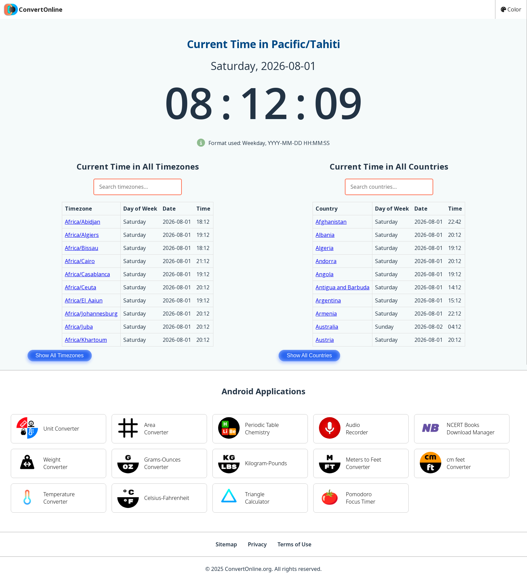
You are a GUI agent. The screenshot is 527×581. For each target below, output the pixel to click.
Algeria (324, 248)
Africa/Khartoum (86, 339)
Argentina (328, 300)
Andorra (326, 261)
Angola (324, 274)
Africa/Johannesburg (91, 313)
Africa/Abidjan (82, 221)
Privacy (257, 544)
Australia (327, 326)
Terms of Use (295, 544)
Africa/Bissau (81, 248)
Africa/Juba (79, 326)
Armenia (326, 313)
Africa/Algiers (82, 235)
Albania (325, 235)
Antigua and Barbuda (342, 287)
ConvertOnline (33, 9)
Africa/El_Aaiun (84, 300)
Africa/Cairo (80, 261)
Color (511, 9)
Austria (325, 339)
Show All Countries (309, 355)
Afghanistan (331, 221)
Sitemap (226, 544)
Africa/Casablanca (87, 274)
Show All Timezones (60, 355)
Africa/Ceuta (80, 287)
